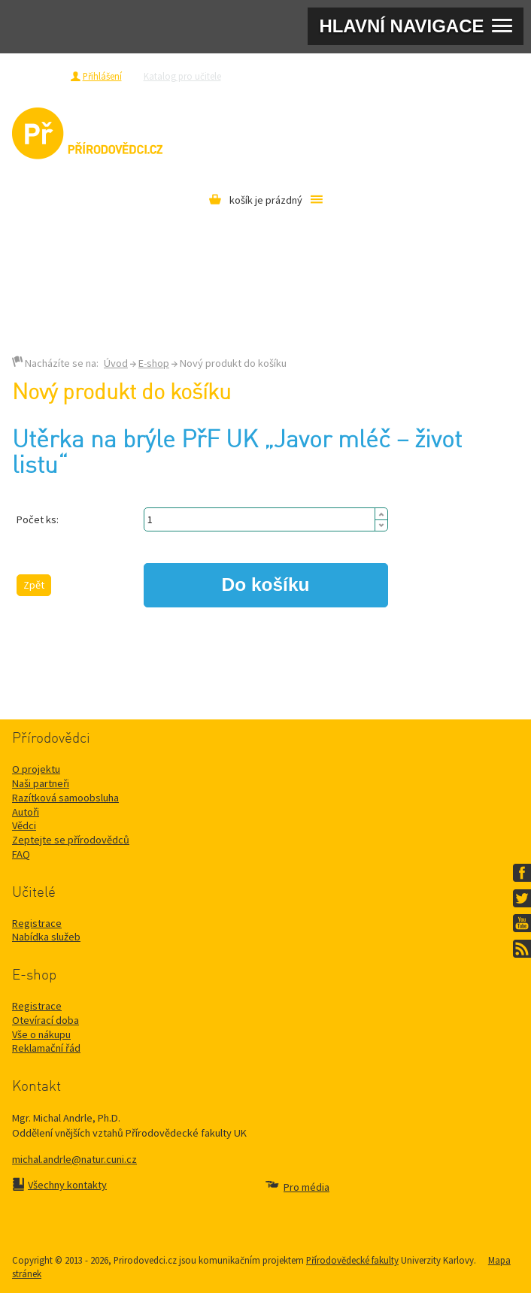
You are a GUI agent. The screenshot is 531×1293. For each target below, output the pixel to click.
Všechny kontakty (67, 1185)
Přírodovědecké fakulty (352, 1260)
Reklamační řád (46, 1048)
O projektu (36, 769)
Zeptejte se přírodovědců (293, 76)
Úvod (116, 363)
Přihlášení (102, 76)
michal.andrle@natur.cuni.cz (74, 1159)
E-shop (153, 363)
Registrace (40, 76)
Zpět (33, 585)
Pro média (484, 76)
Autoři (25, 812)
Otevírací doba (45, 1020)
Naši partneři (40, 783)
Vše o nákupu (41, 1034)
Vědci (24, 825)
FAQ (21, 854)
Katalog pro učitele (182, 76)
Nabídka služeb (46, 936)
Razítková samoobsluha (403, 76)
